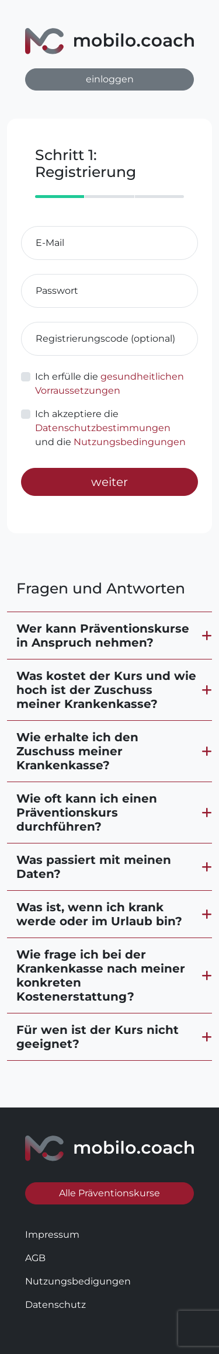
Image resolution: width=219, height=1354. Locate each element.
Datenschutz (55, 1304)
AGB (35, 1257)
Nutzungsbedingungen (130, 441)
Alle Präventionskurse (109, 1193)
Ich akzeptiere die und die (110, 427)
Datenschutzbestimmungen (103, 427)
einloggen (110, 79)
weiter (109, 482)
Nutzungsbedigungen (78, 1281)
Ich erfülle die (109, 383)
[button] (109, 635)
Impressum (52, 1234)
